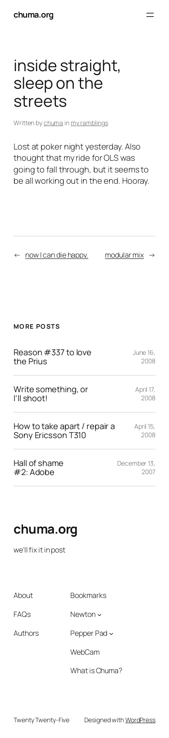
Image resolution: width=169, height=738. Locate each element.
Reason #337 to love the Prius (52, 357)
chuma (54, 122)
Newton (82, 614)
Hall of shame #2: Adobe (39, 467)
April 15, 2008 (144, 430)
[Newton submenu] (99, 614)
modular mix (124, 255)
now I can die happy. (56, 255)
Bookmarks (88, 595)
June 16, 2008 (144, 357)
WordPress (140, 719)
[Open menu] (150, 14)
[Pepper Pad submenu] (111, 633)
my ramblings (89, 122)
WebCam (84, 652)
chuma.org (34, 14)
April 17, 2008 (145, 394)
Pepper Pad (88, 633)
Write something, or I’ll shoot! (51, 394)
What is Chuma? (96, 670)
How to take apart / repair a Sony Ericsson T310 (64, 430)
